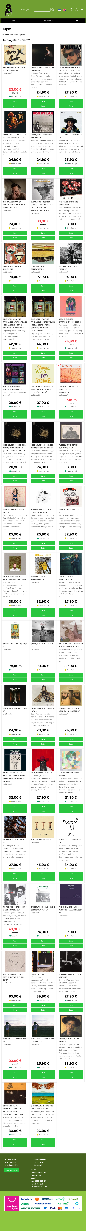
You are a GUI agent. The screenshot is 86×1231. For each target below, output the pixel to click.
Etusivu (14, 21)
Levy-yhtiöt (10, 1159)
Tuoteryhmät (48, 21)
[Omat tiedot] (76, 10)
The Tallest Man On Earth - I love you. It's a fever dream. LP (14, 205)
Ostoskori (36, 1165)
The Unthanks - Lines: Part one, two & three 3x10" (14, 977)
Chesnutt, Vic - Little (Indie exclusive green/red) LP (68, 389)
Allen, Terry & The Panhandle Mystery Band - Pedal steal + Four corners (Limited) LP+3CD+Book (43, 325)
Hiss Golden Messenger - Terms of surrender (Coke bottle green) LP (15, 448)
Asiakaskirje (11, 1165)
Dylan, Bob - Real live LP (14, 135)
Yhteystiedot (38, 1162)
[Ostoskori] (81, 10)
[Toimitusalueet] (71, 10)
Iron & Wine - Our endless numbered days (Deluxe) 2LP (14, 579)
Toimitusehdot (38, 1159)
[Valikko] (77, 20)
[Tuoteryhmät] (24, 9)
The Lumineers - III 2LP (41, 840)
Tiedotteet (10, 1162)
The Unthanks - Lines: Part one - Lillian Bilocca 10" (70, 910)
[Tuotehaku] (42, 10)
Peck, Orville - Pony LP (41, 772)
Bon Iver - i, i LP (38, 974)
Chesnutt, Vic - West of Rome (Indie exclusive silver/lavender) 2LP (42, 389)
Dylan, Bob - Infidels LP (69, 67)
